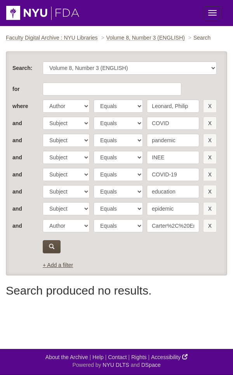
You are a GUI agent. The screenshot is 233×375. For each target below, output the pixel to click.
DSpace (151, 365)
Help (98, 357)
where (20, 106)
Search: (22, 68)
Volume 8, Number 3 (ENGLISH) (145, 38)
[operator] (118, 106)
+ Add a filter (58, 265)
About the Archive (66, 357)
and (17, 123)
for (16, 89)
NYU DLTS (116, 365)
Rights (139, 357)
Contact (117, 357)
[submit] (52, 246)
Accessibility (169, 357)
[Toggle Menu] (212, 12)
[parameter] (66, 106)
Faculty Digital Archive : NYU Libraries (52, 38)
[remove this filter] (210, 106)
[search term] (173, 106)
